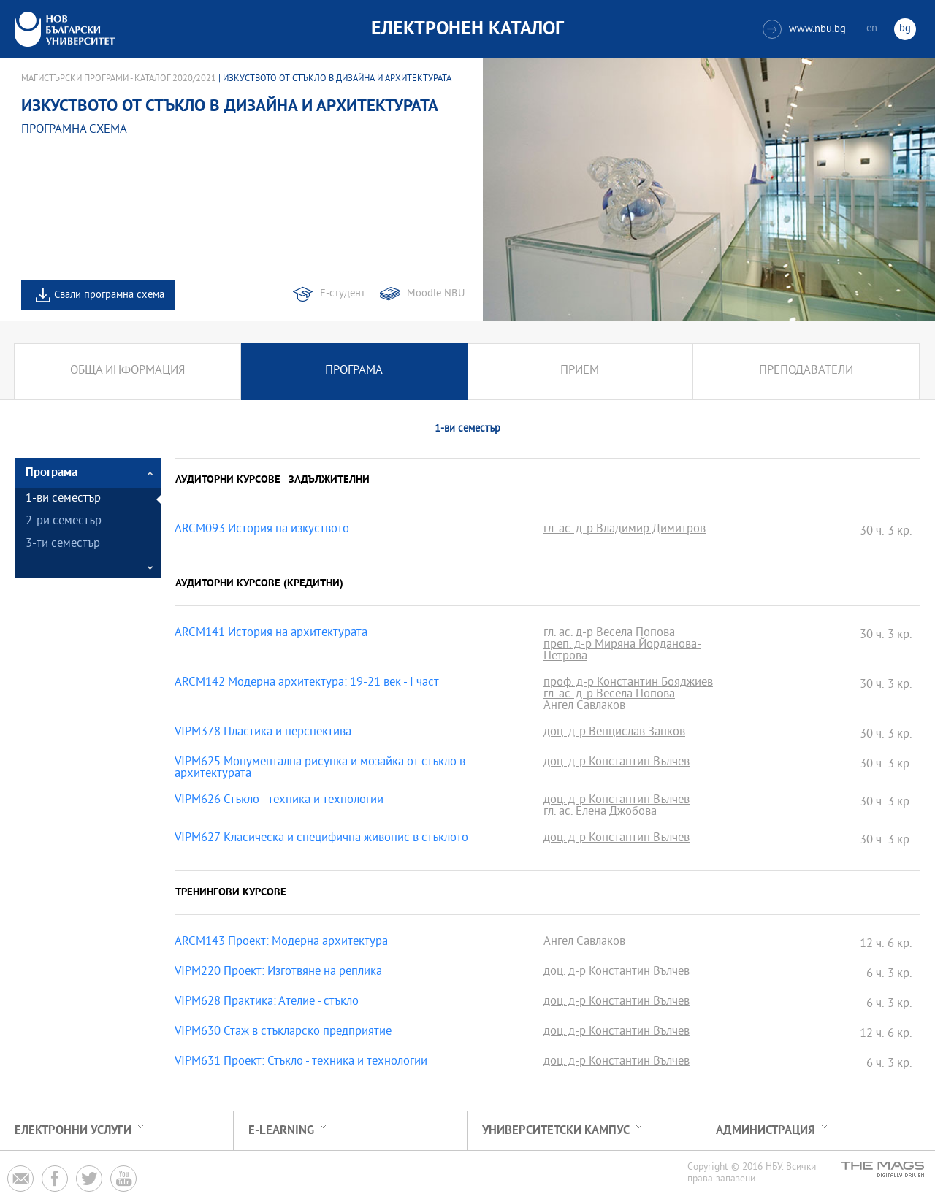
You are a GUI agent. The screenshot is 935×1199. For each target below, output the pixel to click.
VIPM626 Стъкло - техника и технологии (279, 801)
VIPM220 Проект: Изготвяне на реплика (278, 972)
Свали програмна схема (109, 295)
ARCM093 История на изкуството (262, 530)
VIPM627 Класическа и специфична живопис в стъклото (321, 839)
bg (905, 29)
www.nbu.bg (804, 29)
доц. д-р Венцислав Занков (614, 733)
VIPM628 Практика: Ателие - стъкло (267, 1002)
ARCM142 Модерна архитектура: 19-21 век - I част (307, 683)
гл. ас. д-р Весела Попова (609, 634)
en (871, 29)
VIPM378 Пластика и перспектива (263, 733)
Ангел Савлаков (587, 707)
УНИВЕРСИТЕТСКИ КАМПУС (556, 1130)
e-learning (281, 1130)
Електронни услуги (73, 1130)
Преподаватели (806, 371)
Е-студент (342, 294)
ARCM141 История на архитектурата (271, 634)
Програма (354, 371)
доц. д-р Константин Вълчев (616, 763)
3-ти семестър (63, 544)
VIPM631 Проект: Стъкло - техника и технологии (301, 1062)
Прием (579, 371)
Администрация (765, 1130)
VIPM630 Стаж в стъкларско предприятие (283, 1032)
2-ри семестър (64, 521)
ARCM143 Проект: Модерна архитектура (281, 943)
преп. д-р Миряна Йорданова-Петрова (622, 651)
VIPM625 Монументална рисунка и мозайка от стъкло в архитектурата (320, 769)
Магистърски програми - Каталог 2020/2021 (118, 79)
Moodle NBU (436, 294)
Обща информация (127, 371)
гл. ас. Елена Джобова (603, 813)
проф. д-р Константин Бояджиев (628, 683)
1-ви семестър (63, 499)
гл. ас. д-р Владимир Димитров (624, 530)
